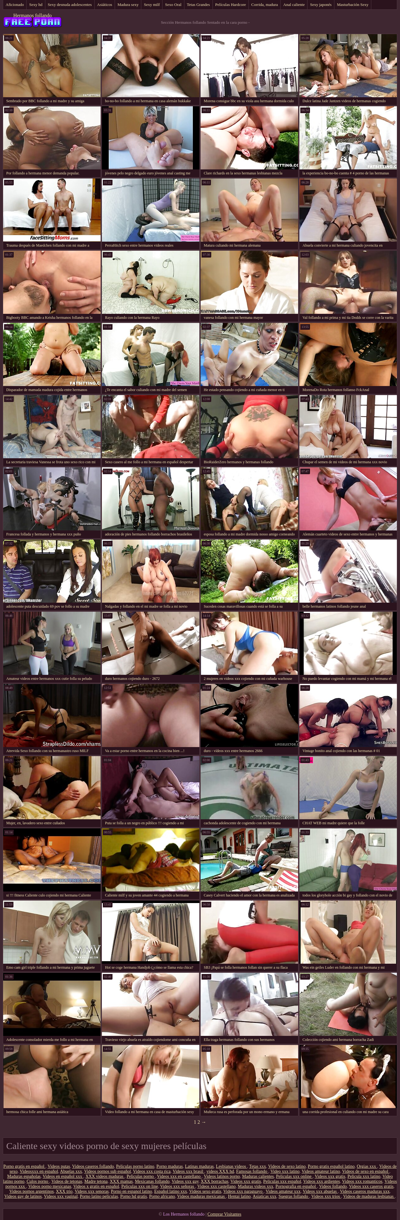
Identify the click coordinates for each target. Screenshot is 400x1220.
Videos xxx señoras (177, 1186)
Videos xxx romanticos (362, 1181)
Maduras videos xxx (255, 1186)
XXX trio (64, 1191)
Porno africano (162, 1196)
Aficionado (15, 4)
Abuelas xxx (71, 1171)
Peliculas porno (141, 1176)
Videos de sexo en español (365, 1171)
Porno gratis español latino (331, 1166)
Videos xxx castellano (216, 1186)
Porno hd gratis (133, 1196)
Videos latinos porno (222, 1176)
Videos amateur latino (321, 1171)
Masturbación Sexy (352, 4)
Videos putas (59, 1166)
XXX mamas (121, 1181)
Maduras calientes (258, 1176)
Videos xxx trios (326, 1196)
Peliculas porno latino (135, 1166)
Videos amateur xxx (283, 1191)
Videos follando (333, 1186)
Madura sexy (128, 4)
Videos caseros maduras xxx (365, 1191)
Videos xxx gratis (330, 1176)
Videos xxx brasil (188, 1171)
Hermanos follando (32, 15)
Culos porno (38, 1181)
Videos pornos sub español (107, 1171)
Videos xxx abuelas (320, 1191)
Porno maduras (170, 1166)
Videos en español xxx (63, 1176)
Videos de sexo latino (287, 1166)
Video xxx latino (284, 1171)
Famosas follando (252, 1171)
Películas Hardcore (230, 4)
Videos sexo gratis (205, 1191)
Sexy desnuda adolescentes (70, 4)
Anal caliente (294, 4)
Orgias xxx (367, 1166)
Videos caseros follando (93, 1166)
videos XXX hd (220, 1171)
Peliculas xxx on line (139, 1186)
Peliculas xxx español (282, 1181)
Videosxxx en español (39, 1171)
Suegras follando (293, 1196)
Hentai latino (239, 1196)
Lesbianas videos (231, 1166)
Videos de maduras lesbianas (369, 1196)
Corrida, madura (264, 4)
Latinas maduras (199, 1166)
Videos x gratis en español (96, 1186)
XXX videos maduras (104, 1176)
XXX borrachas (214, 1181)
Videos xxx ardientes (321, 1181)
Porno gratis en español (24, 1166)
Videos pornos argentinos (31, 1191)
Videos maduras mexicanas (201, 1196)
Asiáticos (104, 4)
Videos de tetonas (66, 1181)
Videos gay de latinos (23, 1196)
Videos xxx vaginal (61, 1196)
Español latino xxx (170, 1191)
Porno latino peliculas (99, 1196)
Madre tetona (96, 1181)
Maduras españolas (24, 1176)
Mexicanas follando (152, 1181)
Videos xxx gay (185, 1181)
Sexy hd (35, 4)
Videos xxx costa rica (152, 1171)
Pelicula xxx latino (364, 1176)
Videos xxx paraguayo (243, 1191)
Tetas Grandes (198, 4)
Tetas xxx (257, 1166)
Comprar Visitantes (224, 1214)
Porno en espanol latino (131, 1191)
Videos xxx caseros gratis (371, 1186)
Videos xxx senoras (92, 1191)
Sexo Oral (173, 4)
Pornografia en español (296, 1186)
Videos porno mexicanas (49, 1186)
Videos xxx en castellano (179, 1176)
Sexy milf (152, 4)
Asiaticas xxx (265, 1196)
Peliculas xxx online (294, 1176)
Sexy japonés (321, 4)
